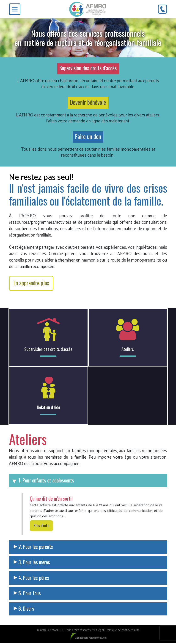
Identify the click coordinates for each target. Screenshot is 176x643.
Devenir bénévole (88, 102)
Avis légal (98, 630)
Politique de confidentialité (123, 630)
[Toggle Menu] (14, 9)
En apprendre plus (31, 283)
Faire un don (88, 136)
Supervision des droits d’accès (88, 68)
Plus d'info (41, 525)
